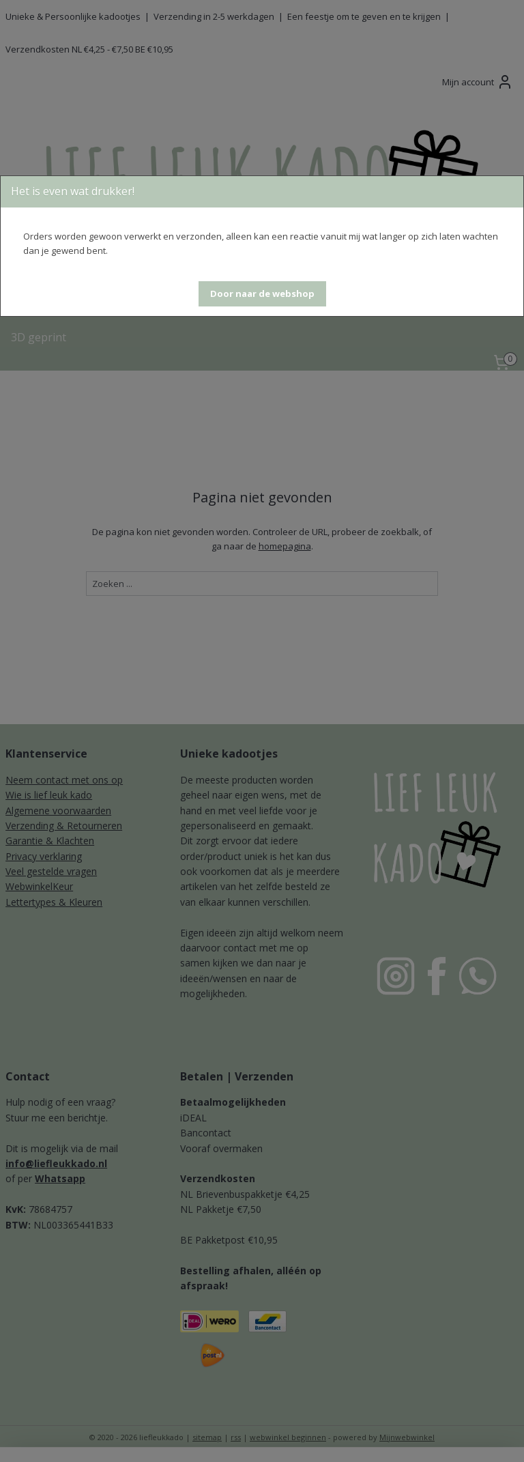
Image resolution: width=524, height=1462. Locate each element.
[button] (262, 293)
